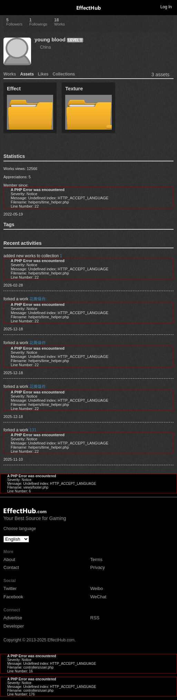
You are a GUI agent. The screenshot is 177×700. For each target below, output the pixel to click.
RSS (95, 617)
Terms (96, 559)
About (9, 559)
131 (32, 430)
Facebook (13, 596)
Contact (11, 567)
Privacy (97, 567)
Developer (13, 626)
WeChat (98, 596)
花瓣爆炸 (37, 299)
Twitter (10, 588)
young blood (50, 39)
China (45, 47)
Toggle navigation (8, 6)
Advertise (12, 617)
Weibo (96, 588)
